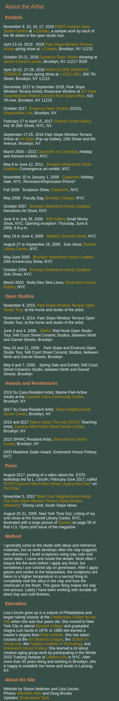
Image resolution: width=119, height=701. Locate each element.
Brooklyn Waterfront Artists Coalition (60, 206)
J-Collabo (41, 31)
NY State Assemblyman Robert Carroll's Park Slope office (49, 93)
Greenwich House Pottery (25, 648)
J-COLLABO (70, 74)
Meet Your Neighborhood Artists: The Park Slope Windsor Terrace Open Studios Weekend (47, 501)
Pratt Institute (51, 635)
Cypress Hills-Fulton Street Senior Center (49, 426)
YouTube (10, 488)
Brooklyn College (59, 198)
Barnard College (49, 626)
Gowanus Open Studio (58, 57)
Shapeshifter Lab (17, 113)
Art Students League (45, 639)
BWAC (46, 331)
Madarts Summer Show (66, 236)
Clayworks (71, 177)
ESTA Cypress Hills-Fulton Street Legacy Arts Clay (47, 484)
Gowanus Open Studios (49, 108)
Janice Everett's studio (22, 61)
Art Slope (27, 139)
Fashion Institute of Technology (56, 644)
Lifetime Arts (56, 657)
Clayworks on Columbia (57, 152)
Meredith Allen (29, 693)
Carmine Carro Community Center (54, 397)
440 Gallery (55, 219)
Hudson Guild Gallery (72, 121)
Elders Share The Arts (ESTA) (55, 422)
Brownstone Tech (34, 698)
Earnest (64, 522)
